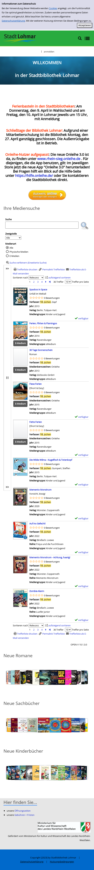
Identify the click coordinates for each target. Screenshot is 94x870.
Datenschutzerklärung (13, 20)
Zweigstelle (11, 233)
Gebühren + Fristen (24, 814)
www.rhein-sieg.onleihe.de (58, 158)
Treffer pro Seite (80, 281)
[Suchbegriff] (42, 225)
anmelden (49, 51)
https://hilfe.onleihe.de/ (34, 175)
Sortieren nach (20, 277)
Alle (11, 247)
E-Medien (14, 256)
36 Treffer (58, 281)
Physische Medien (18, 251)
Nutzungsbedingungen (62, 861)
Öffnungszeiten (22, 810)
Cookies (53, 8)
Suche (8, 219)
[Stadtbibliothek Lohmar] (20, 38)
